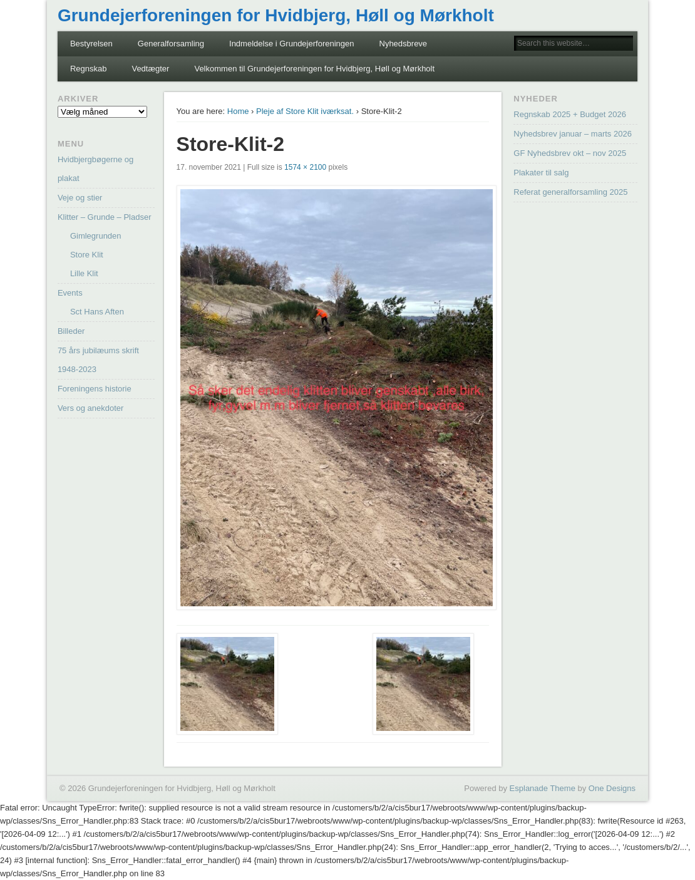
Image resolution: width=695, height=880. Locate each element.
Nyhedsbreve (403, 43)
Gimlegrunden (95, 236)
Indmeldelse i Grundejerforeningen (291, 43)
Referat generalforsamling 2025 (570, 192)
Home (238, 111)
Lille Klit (84, 273)
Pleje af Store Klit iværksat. (305, 111)
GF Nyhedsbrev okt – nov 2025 (569, 153)
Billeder (71, 331)
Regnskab (88, 68)
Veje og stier (80, 197)
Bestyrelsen (91, 43)
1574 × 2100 (305, 167)
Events (70, 293)
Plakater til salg (541, 172)
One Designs (612, 788)
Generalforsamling (171, 43)
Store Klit (86, 254)
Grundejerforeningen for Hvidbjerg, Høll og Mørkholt (276, 15)
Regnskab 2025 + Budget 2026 (569, 114)
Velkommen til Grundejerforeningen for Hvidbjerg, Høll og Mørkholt (314, 68)
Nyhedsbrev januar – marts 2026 (572, 133)
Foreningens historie (94, 388)
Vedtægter (150, 68)
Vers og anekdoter (91, 408)
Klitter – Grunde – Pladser (105, 217)
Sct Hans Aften (97, 311)
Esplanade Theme (542, 788)
